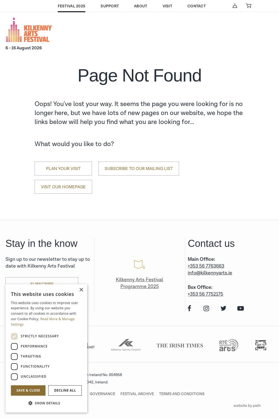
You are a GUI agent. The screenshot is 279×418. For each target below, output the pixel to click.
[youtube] (240, 309)
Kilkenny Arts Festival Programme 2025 (139, 283)
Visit (167, 6)
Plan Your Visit (63, 168)
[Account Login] (235, 5)
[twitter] (223, 309)
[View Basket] (248, 5)
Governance (102, 394)
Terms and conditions (181, 394)
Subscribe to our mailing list (139, 168)
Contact (196, 6)
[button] (46, 403)
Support (110, 6)
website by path (247, 405)
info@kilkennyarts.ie (210, 273)
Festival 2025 (72, 6)
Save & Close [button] (28, 390)
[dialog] (46, 348)
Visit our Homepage (63, 186)
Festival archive (137, 394)
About (140, 6)
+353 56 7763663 (206, 266)
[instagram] (206, 309)
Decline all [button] (65, 390)
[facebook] (188, 309)
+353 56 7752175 (205, 294)
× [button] (81, 290)
